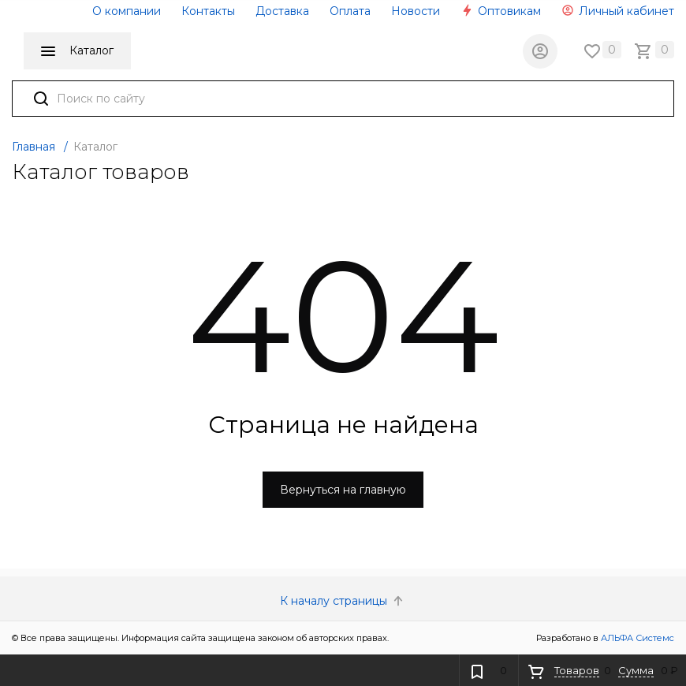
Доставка (282, 11)
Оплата (350, 11)
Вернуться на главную (343, 490)
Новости (415, 11)
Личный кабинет (617, 11)
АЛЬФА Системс (636, 637)
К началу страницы (343, 601)
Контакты (208, 11)
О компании (126, 11)
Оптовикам (500, 11)
